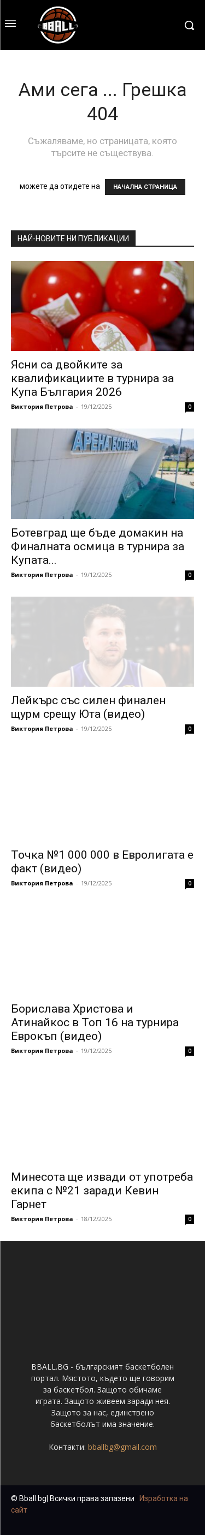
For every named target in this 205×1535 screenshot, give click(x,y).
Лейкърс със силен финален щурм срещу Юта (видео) (88, 707)
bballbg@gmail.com (122, 1447)
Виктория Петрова (42, 406)
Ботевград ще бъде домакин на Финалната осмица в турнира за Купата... (97, 546)
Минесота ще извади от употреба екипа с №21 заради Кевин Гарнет (102, 1190)
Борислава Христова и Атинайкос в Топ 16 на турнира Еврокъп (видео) (95, 1022)
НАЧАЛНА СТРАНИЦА (145, 187)
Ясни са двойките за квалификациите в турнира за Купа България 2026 (92, 378)
